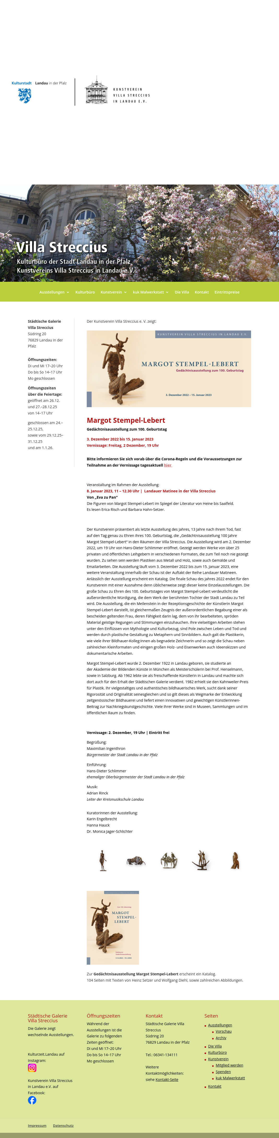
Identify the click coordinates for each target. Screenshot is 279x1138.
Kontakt (202, 292)
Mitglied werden (229, 1065)
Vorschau (224, 1031)
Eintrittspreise (227, 292)
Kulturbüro (85, 292)
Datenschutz (63, 1125)
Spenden (223, 1071)
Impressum (37, 1125)
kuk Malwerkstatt (148, 292)
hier (168, 465)
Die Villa (182, 292)
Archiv (221, 1037)
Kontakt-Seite (167, 1079)
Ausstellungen (52, 292)
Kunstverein (111, 292)
